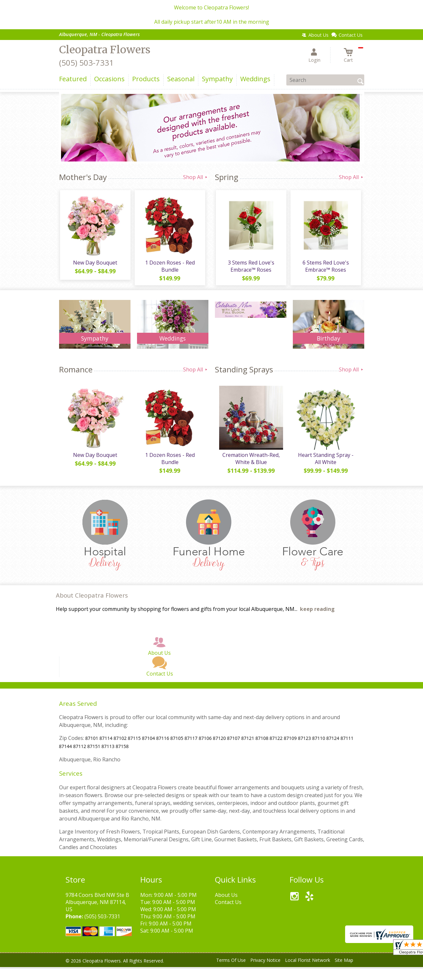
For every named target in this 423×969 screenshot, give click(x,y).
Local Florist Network (307, 962)
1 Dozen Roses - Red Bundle (169, 267)
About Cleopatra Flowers (92, 597)
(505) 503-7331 (86, 62)
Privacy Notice (265, 962)
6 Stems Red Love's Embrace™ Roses (325, 267)
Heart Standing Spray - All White (325, 460)
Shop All (195, 177)
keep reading (317, 611)
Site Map (344, 962)
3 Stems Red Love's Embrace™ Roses (250, 267)
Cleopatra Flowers (104, 49)
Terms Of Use (231, 962)
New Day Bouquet (95, 263)
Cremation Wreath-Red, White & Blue (250, 460)
